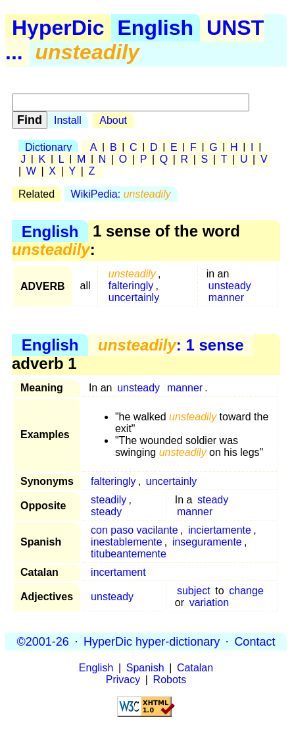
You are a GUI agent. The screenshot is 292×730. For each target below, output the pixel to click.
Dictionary (48, 147)
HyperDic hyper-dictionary (152, 641)
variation (209, 602)
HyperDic (58, 28)
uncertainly (134, 297)
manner (226, 297)
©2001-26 (43, 641)
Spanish (145, 667)
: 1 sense (170, 345)
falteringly (131, 285)
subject (193, 590)
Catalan (195, 667)
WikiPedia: (121, 194)
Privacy (123, 679)
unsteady (229, 285)
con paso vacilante (134, 530)
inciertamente (219, 530)
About (113, 120)
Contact (254, 641)
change (246, 590)
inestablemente (126, 542)
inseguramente (207, 542)
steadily (108, 499)
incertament (118, 572)
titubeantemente (128, 553)
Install (68, 120)
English (156, 28)
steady (106, 511)
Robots (170, 679)
